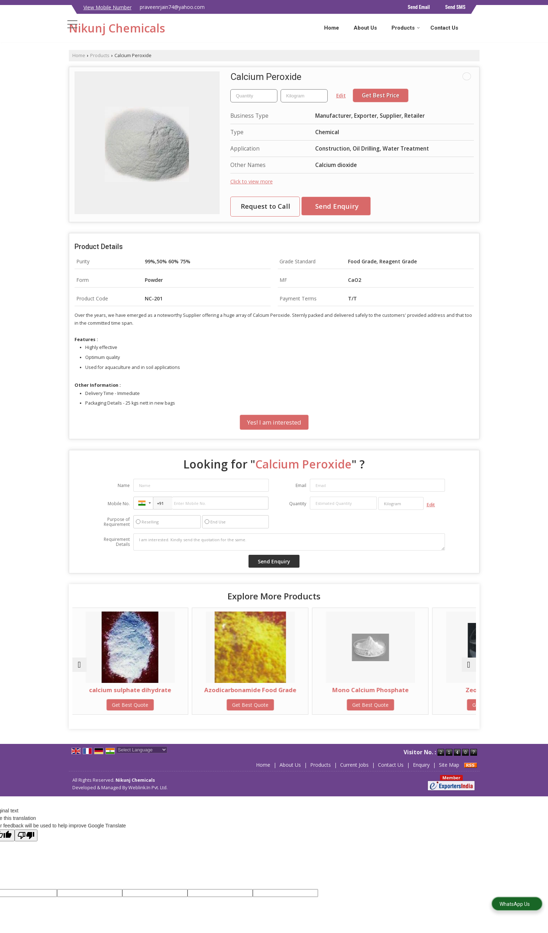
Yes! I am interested (274, 422)
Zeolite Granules (426, 690)
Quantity (297, 504)
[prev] (79, 665)
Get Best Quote (121, 704)
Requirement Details (117, 542)
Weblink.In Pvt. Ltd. (148, 788)
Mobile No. (119, 504)
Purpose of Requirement (117, 522)
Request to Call (265, 206)
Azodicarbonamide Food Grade (223, 693)
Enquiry (421, 764)
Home (331, 28)
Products (405, 28)
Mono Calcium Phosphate (325, 690)
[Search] (475, 27)
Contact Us (444, 28)
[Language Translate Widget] (141, 749)
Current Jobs (354, 764)
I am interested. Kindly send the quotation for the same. (289, 542)
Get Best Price (380, 95)
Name (124, 485)
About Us (365, 28)
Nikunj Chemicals (117, 28)
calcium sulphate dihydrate (121, 690)
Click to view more (251, 181)
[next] (469, 665)
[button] (107, 7)
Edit (341, 95)
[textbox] (304, 95)
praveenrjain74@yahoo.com (172, 7)
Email (301, 485)
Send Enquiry (337, 206)
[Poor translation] (26, 835)
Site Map (449, 764)
